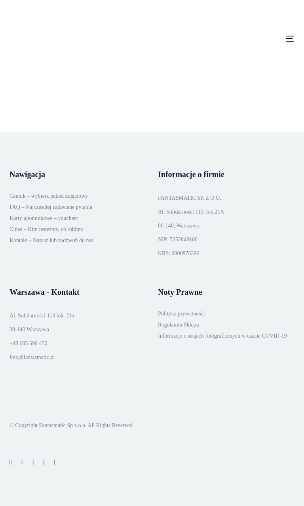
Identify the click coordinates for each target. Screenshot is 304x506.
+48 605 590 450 (28, 343)
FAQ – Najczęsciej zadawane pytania (51, 207)
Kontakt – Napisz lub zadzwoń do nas (51, 240)
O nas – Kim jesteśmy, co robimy (47, 229)
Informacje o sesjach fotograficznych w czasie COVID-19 (222, 336)
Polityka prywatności (181, 314)
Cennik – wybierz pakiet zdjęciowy (49, 196)
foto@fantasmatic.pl (32, 357)
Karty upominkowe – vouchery (44, 218)
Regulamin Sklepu (178, 325)
